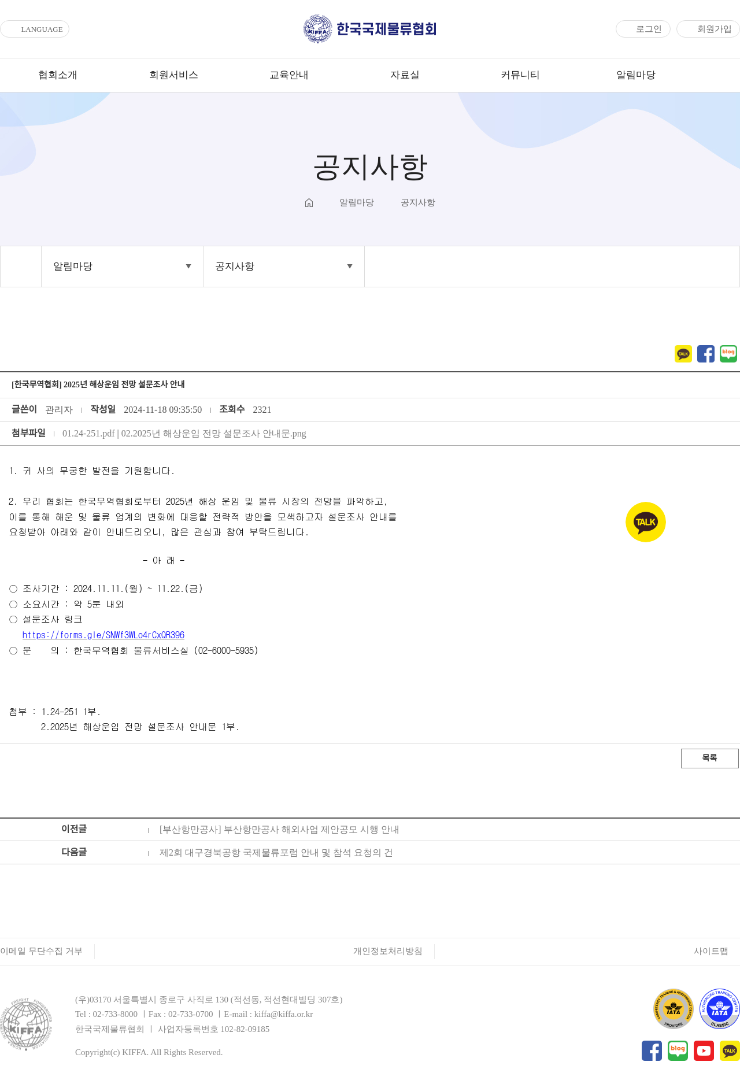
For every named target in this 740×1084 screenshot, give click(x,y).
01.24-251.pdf (88, 433)
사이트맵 (711, 951)
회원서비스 (173, 74)
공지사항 (234, 266)
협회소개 (57, 74)
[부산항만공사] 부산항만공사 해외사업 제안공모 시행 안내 (279, 829)
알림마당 (636, 74)
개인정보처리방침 (388, 951)
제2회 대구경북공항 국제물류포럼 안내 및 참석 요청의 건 (276, 852)
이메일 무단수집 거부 (41, 951)
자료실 (405, 74)
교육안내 (289, 74)
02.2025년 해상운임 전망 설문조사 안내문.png (213, 433)
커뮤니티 (520, 74)
